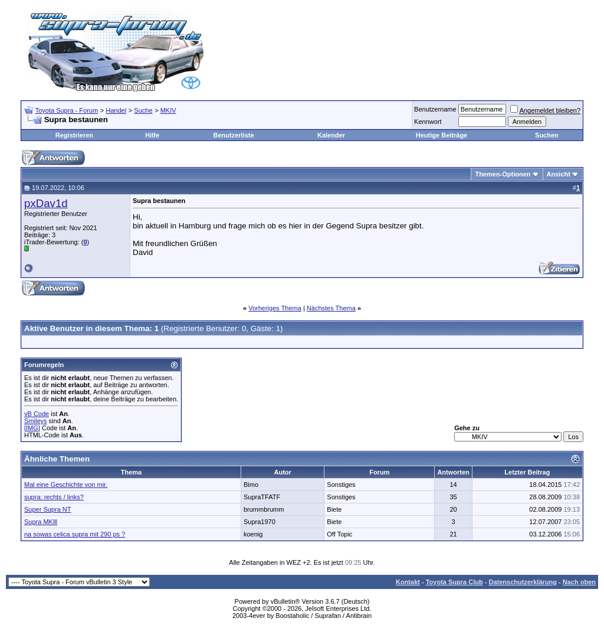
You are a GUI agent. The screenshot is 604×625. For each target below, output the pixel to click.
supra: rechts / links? (54, 496)
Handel (116, 110)
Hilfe (152, 135)
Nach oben (579, 581)
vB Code (36, 413)
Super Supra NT (47, 509)
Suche (143, 110)
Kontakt (408, 581)
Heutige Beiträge (441, 135)
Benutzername (435, 109)
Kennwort (427, 121)
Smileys (35, 420)
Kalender (331, 135)
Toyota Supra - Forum (66, 110)
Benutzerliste (234, 135)
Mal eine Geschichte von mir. (65, 484)
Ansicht (558, 174)
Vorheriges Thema (274, 308)
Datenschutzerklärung (522, 581)
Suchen (547, 135)
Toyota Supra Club (454, 581)
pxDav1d (46, 203)
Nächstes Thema (331, 308)
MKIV (168, 110)
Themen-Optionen (502, 174)
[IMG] (32, 427)
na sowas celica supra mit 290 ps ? (74, 534)
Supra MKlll (40, 521)
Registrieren (74, 135)
